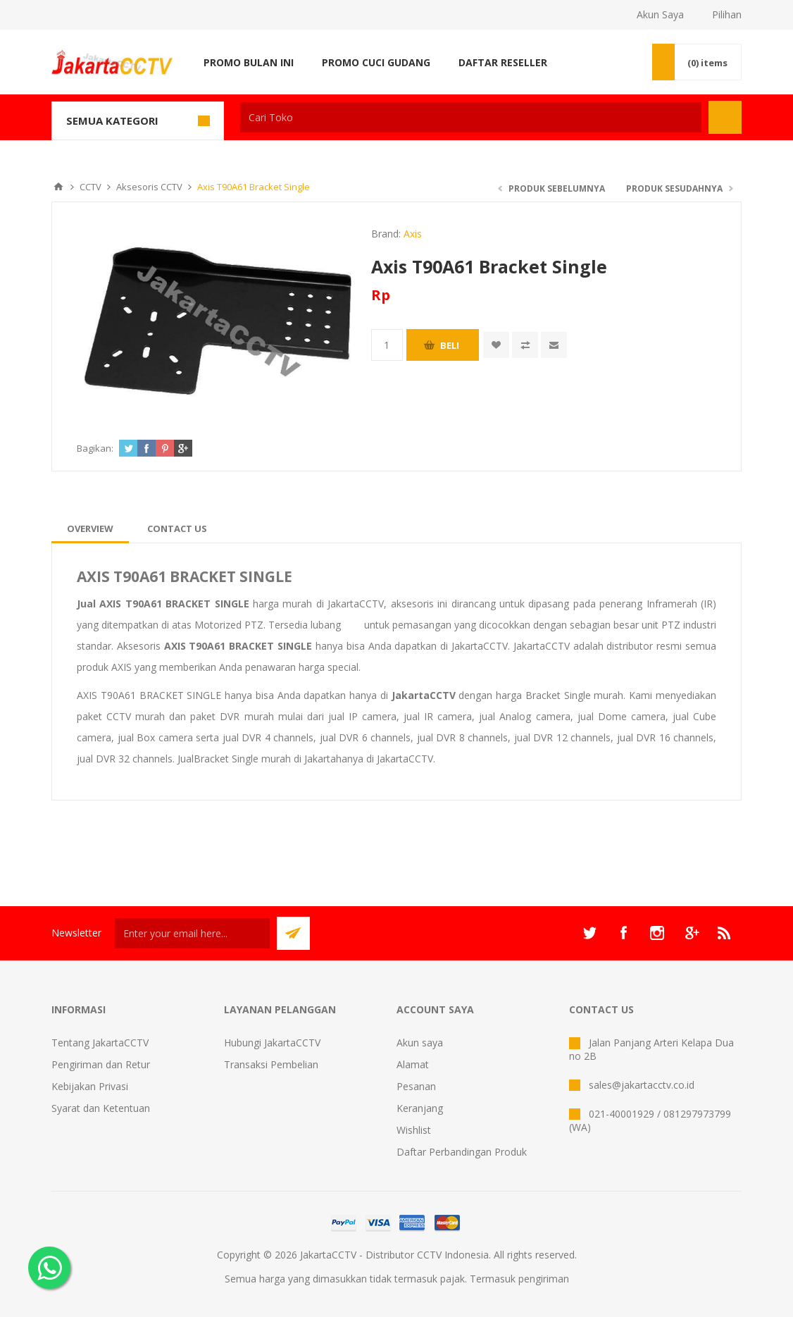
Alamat (412, 1064)
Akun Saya (660, 14)
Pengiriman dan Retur (100, 1064)
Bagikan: (95, 448)
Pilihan (727, 14)
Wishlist (413, 1130)
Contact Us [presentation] (177, 528)
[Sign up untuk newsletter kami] (192, 933)
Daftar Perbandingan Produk (461, 1151)
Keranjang (419, 1108)
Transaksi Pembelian (271, 1064)
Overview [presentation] (90, 528)
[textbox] (470, 117)
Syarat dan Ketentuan (100, 1108)
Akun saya (419, 1042)
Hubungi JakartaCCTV (272, 1042)
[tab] (90, 528)
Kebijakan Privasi (89, 1086)
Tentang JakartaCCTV (100, 1042)
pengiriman (543, 1278)
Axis (413, 233)
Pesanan (416, 1086)
